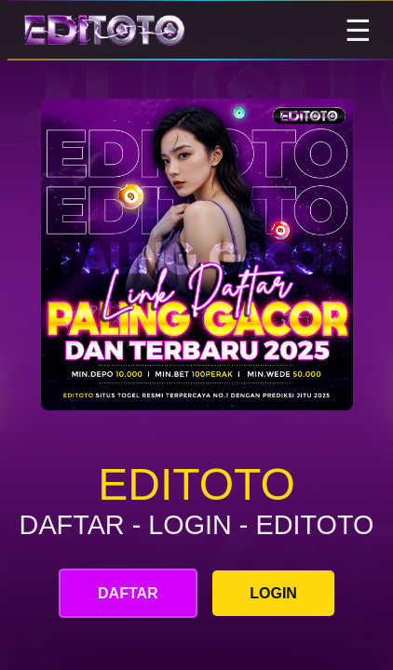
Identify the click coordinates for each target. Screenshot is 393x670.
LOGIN (273, 593)
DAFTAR (128, 593)
